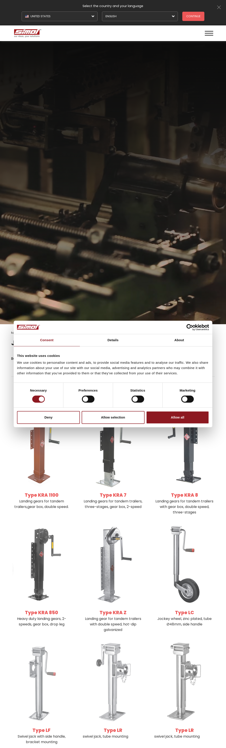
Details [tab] (113, 340)
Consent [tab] (47, 340)
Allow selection (113, 417)
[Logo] (63, 33)
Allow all (177, 417)
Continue (193, 16)
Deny (48, 417)
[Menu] (209, 33)
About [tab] (179, 340)
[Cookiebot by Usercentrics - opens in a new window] (189, 327)
